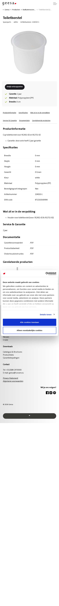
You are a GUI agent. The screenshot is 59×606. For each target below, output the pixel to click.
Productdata (8, 355)
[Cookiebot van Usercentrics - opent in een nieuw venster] (45, 273)
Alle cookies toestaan (29, 322)
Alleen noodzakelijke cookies (29, 330)
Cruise (5, 340)
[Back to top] (29, 416)
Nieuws (6, 337)
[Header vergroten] (55, 3)
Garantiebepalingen (11, 358)
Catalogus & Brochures (12, 352)
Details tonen (45, 314)
